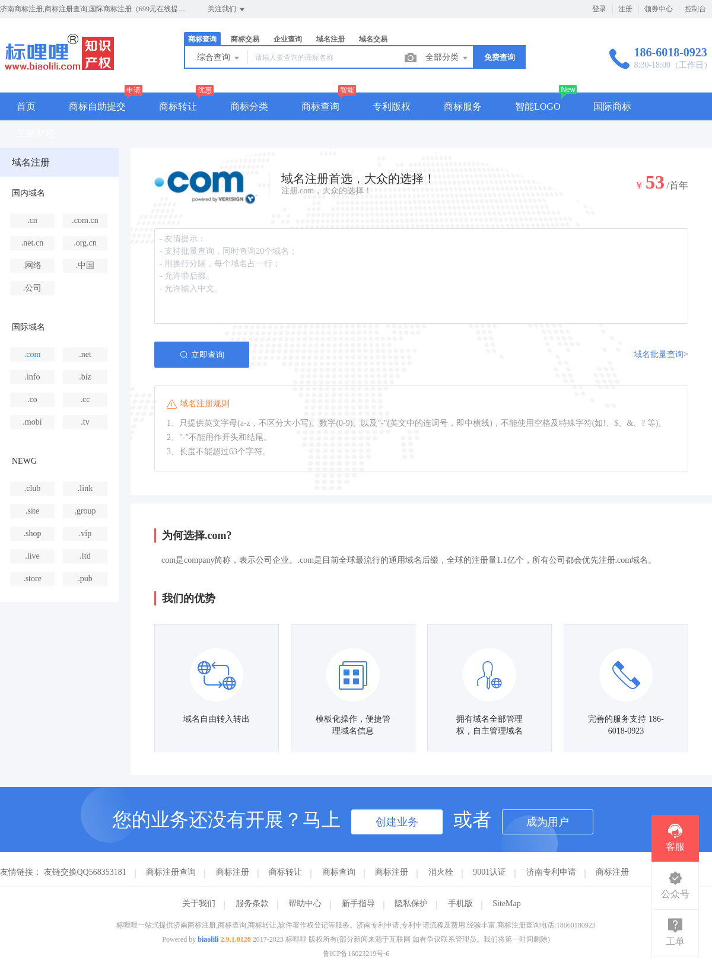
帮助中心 (305, 903)
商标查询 (202, 39)
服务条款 (252, 903)
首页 (26, 106)
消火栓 (440, 872)
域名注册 (330, 39)
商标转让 (178, 106)
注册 (625, 9)
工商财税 (36, 134)
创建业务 (397, 822)
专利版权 (392, 106)
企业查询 (288, 39)
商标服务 (463, 106)
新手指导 (358, 903)
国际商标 (612, 106)
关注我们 (227, 9)
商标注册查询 (171, 872)
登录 (599, 9)
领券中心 (658, 9)
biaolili (208, 939)
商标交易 (245, 39)
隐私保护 (411, 903)
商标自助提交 (97, 106)
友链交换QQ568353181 (85, 872)
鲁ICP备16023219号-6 (356, 953)
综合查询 (219, 58)
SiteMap (506, 903)
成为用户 (547, 822)
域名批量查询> (661, 354)
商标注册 (232, 872)
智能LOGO (537, 106)
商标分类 (249, 106)
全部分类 (447, 58)
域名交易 (373, 39)
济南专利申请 (551, 872)
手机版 (460, 903)
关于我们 (198, 903)
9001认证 (489, 872)
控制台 (695, 9)
